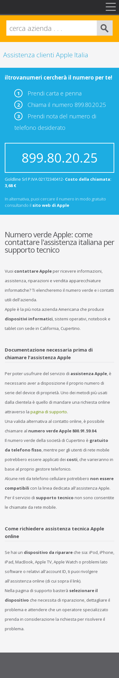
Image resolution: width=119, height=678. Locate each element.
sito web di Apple (50, 205)
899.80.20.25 (60, 157)
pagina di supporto (48, 412)
